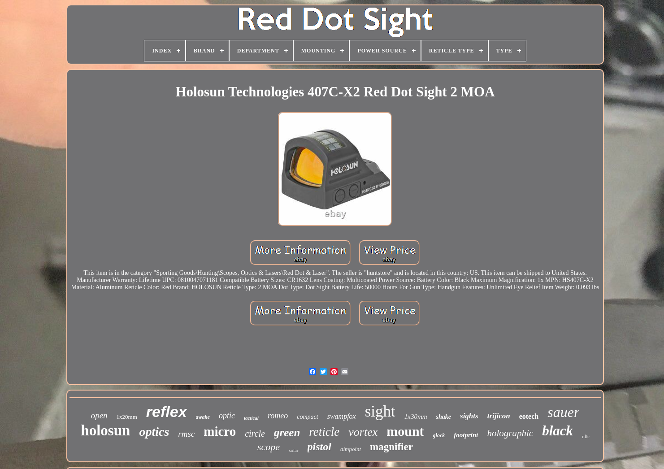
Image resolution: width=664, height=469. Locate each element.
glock (439, 435)
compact (307, 416)
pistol (319, 446)
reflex (166, 411)
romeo (278, 415)
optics (154, 432)
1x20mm (127, 416)
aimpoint (350, 449)
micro (220, 431)
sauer (563, 412)
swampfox (341, 416)
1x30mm (415, 416)
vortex (363, 432)
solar (293, 450)
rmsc (186, 434)
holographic (510, 433)
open (99, 415)
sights (469, 416)
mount (405, 431)
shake (443, 416)
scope (268, 446)
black (557, 431)
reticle (324, 432)
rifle (586, 436)
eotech (529, 416)
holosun (105, 430)
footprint (466, 435)
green (287, 432)
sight (380, 411)
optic (227, 415)
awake (203, 417)
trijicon (498, 416)
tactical (251, 418)
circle (255, 434)
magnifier (391, 446)
